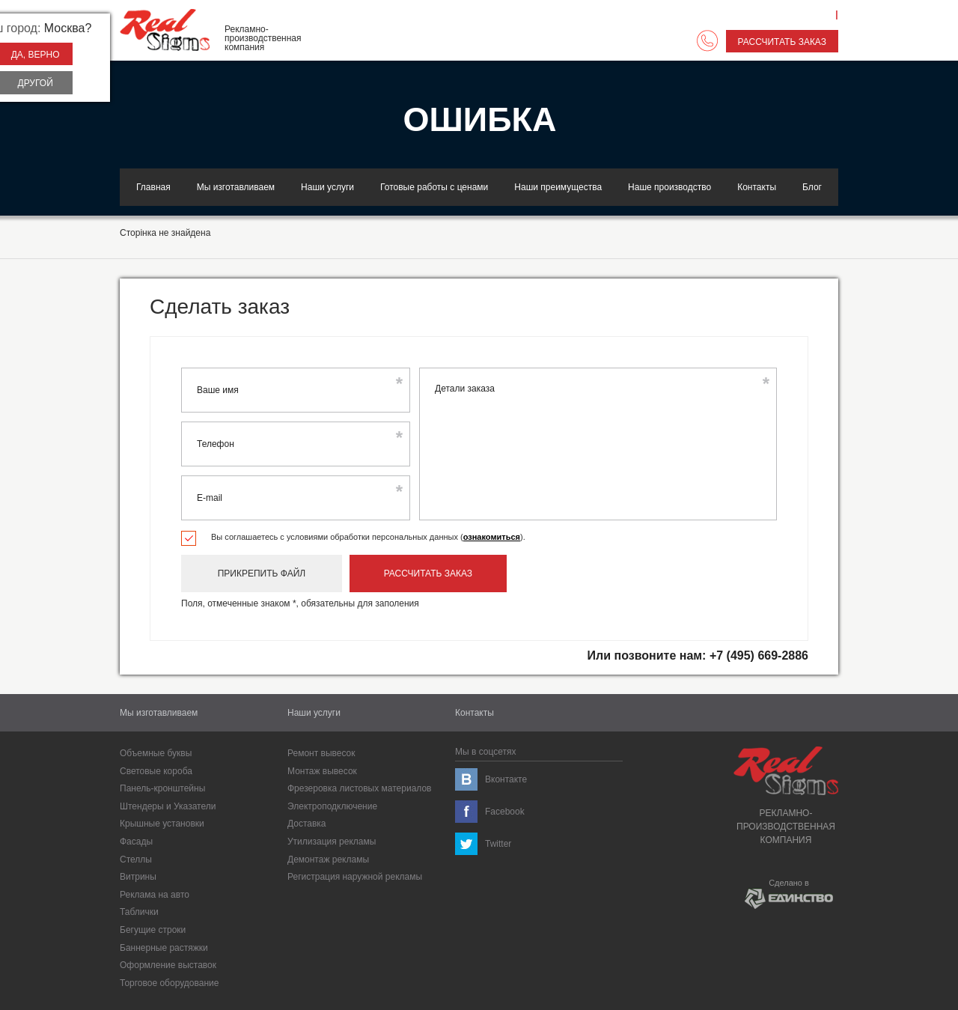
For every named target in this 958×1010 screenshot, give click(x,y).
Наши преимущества (558, 187)
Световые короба (156, 771)
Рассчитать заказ (782, 42)
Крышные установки (162, 823)
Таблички (139, 912)
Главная (153, 187)
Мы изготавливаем (236, 187)
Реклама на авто (154, 894)
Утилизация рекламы (331, 841)
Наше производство (669, 187)
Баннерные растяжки (164, 948)
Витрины (138, 876)
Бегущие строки (153, 930)
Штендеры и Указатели (168, 806)
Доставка (306, 823)
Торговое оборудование (169, 983)
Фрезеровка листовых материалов (359, 788)
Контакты (756, 187)
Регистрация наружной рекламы (354, 876)
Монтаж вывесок (322, 771)
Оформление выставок (168, 965)
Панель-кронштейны (162, 788)
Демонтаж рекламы (328, 859)
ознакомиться (491, 536)
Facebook (505, 811)
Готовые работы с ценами (434, 187)
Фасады (136, 841)
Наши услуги (327, 187)
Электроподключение (332, 806)
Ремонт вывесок (321, 753)
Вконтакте (506, 779)
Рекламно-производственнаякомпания (785, 795)
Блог (812, 187)
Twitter (498, 844)
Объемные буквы (156, 753)
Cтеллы (136, 859)
